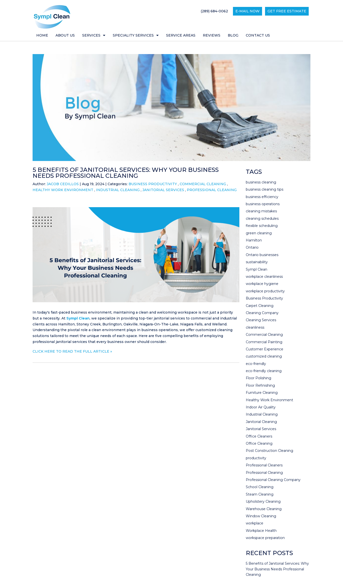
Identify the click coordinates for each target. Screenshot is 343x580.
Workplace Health (261, 530)
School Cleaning (259, 487)
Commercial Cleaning (203, 184)
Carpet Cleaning (259, 305)
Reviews (211, 35)
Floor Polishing (258, 378)
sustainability (257, 262)
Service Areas (180, 35)
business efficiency (262, 197)
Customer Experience (264, 349)
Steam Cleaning (259, 494)
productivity (256, 458)
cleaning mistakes (261, 211)
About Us (65, 35)
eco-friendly (256, 363)
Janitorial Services (163, 190)
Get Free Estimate (286, 11)
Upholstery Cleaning (263, 501)
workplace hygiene (262, 283)
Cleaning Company (262, 313)
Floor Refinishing (260, 385)
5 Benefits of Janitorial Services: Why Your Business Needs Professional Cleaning (126, 172)
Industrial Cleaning (118, 190)
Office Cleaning (259, 443)
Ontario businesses (262, 255)
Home (42, 35)
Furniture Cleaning (262, 392)
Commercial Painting (264, 342)
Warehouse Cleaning (264, 509)
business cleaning (261, 182)
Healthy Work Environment (63, 190)
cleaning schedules (262, 218)
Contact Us (258, 35)
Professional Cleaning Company (273, 480)
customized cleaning (264, 356)
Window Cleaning (261, 516)
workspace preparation (265, 538)
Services (91, 35)
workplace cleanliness (264, 276)
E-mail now (247, 11)
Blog (233, 35)
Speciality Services (133, 35)
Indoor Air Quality (261, 407)
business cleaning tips (264, 189)
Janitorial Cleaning (261, 422)
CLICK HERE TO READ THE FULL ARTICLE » (72, 351)
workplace (254, 523)
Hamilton (254, 240)
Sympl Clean (78, 318)
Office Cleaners (259, 436)
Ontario (252, 247)
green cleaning (259, 233)
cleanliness (255, 327)
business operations (263, 204)
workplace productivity (265, 291)
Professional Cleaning (212, 190)
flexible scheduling (262, 225)
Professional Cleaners (264, 465)
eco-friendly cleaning (264, 371)
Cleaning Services (261, 320)
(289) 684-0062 (214, 11)
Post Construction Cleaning (269, 450)
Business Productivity (153, 184)
